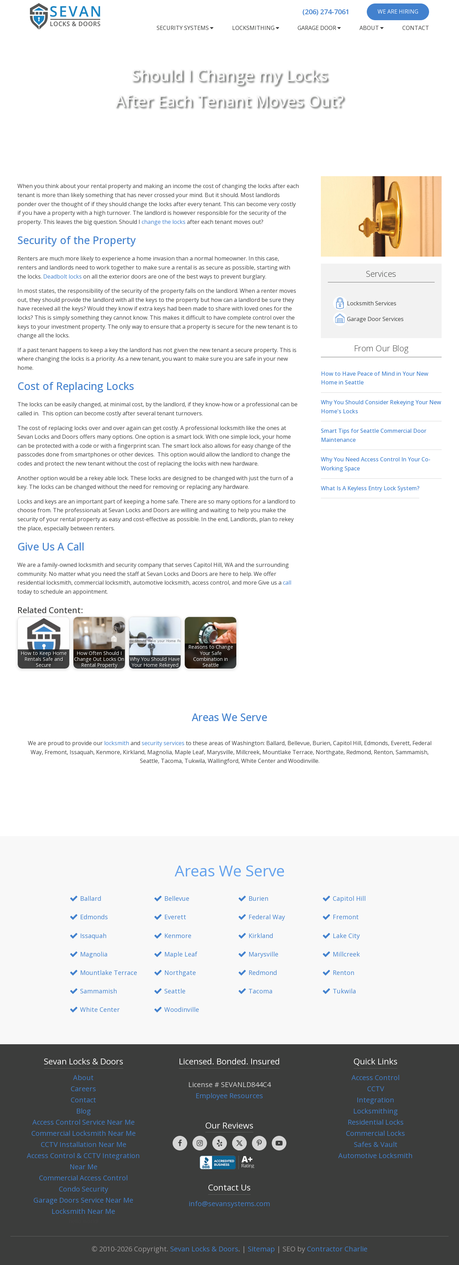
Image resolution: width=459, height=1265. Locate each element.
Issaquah (93, 935)
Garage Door (320, 28)
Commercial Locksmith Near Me (83, 1133)
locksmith (116, 743)
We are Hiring (398, 11)
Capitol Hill (349, 898)
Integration (375, 1099)
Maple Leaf (180, 954)
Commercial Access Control (83, 1177)
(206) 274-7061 (325, 11)
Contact (415, 28)
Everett (175, 917)
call (287, 582)
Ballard (90, 898)
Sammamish (98, 991)
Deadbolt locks (62, 276)
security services (163, 743)
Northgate (180, 972)
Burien (258, 898)
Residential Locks (376, 1122)
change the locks (163, 222)
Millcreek (346, 954)
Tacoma (260, 991)
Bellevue (176, 898)
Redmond (262, 972)
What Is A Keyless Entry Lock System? (370, 488)
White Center (100, 1009)
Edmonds (94, 917)
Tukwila (344, 991)
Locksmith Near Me (83, 1211)
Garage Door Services (368, 319)
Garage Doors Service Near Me (83, 1200)
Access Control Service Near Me (83, 1122)
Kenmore (177, 935)
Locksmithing (256, 28)
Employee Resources (229, 1095)
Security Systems (186, 28)
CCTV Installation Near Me (83, 1144)
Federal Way (266, 917)
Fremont (346, 917)
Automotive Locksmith (375, 1155)
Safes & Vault (375, 1144)
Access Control (375, 1077)
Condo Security (83, 1189)
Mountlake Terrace (108, 972)
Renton (343, 972)
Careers (83, 1088)
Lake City (346, 935)
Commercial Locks (375, 1133)
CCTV (375, 1088)
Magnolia (94, 954)
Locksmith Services (364, 303)
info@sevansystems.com (229, 1203)
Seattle (174, 991)
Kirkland (260, 935)
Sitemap (261, 1249)
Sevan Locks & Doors (204, 1249)
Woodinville (181, 1009)
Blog (83, 1111)
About (372, 28)
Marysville (263, 954)
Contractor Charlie (337, 1249)
